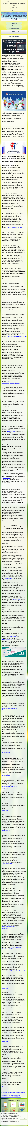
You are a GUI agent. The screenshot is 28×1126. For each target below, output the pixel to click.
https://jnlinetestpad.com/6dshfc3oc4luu (16, 970)
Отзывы (14, 25)
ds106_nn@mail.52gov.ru (15, 10)
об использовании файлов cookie (10, 1123)
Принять (23, 1118)
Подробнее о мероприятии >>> (9, 708)
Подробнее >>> (6, 709)
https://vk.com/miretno (7, 639)
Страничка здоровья (8, 863)
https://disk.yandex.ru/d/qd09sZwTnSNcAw (16, 336)
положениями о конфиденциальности (10, 1121)
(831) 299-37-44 (14, 7)
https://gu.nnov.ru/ (11, 431)
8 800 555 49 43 (6, 478)
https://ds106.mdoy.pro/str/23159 (14, 227)
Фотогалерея (14, 23)
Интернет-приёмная (14, 28)
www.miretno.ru (9, 578)
